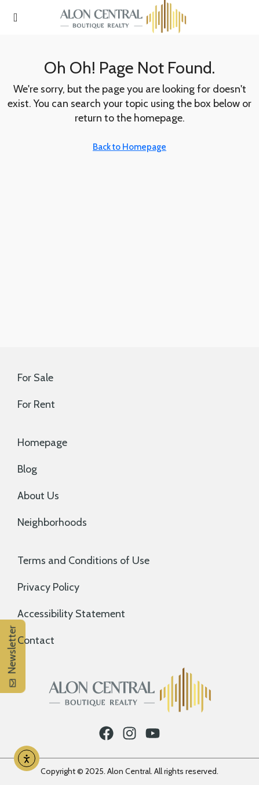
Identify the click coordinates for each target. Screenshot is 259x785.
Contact (35, 640)
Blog (27, 469)
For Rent (36, 404)
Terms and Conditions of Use (83, 560)
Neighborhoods (52, 522)
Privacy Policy (48, 587)
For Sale (35, 377)
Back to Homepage (129, 147)
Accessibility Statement (71, 613)
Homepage (42, 442)
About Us (38, 495)
